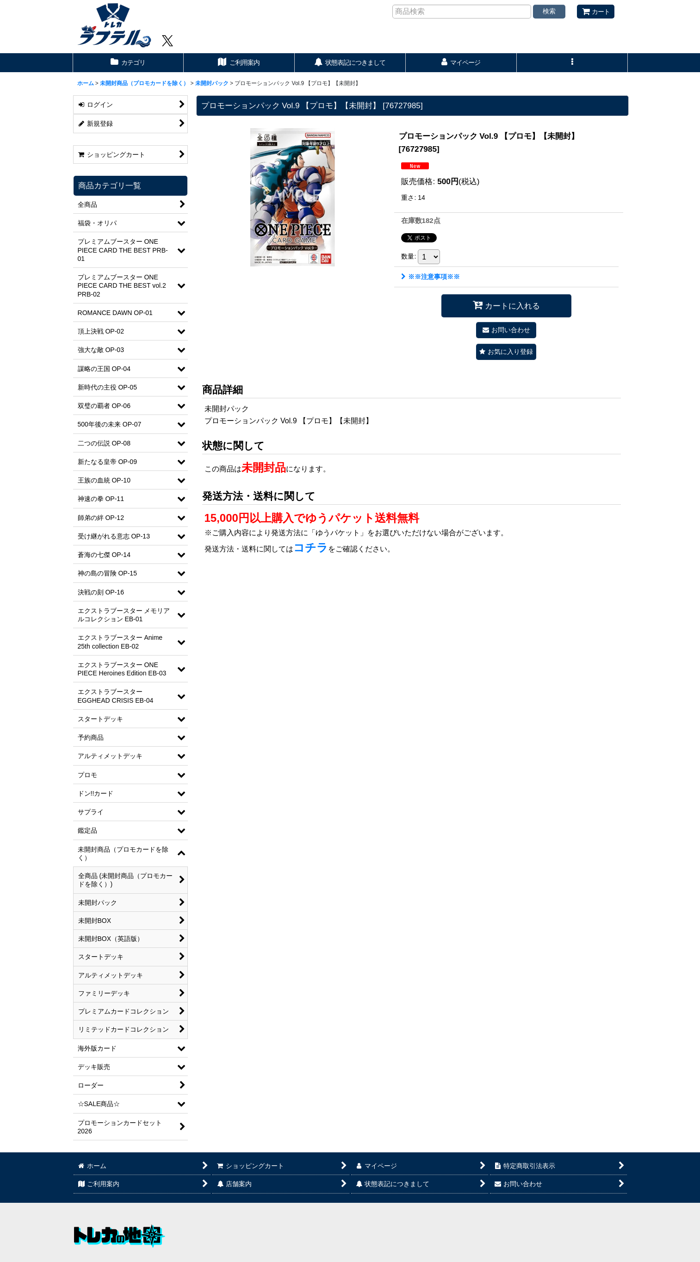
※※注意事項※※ (430, 276)
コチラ (310, 547)
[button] (572, 62)
